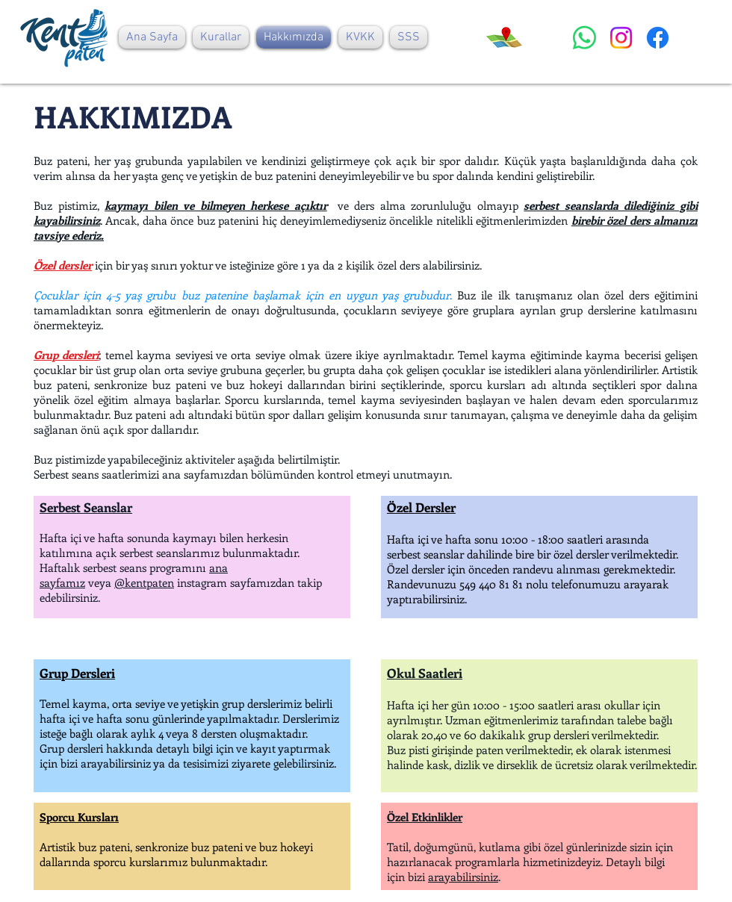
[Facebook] (657, 37)
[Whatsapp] (584, 37)
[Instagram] (621, 37)
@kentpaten (144, 582)
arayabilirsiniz (463, 876)
